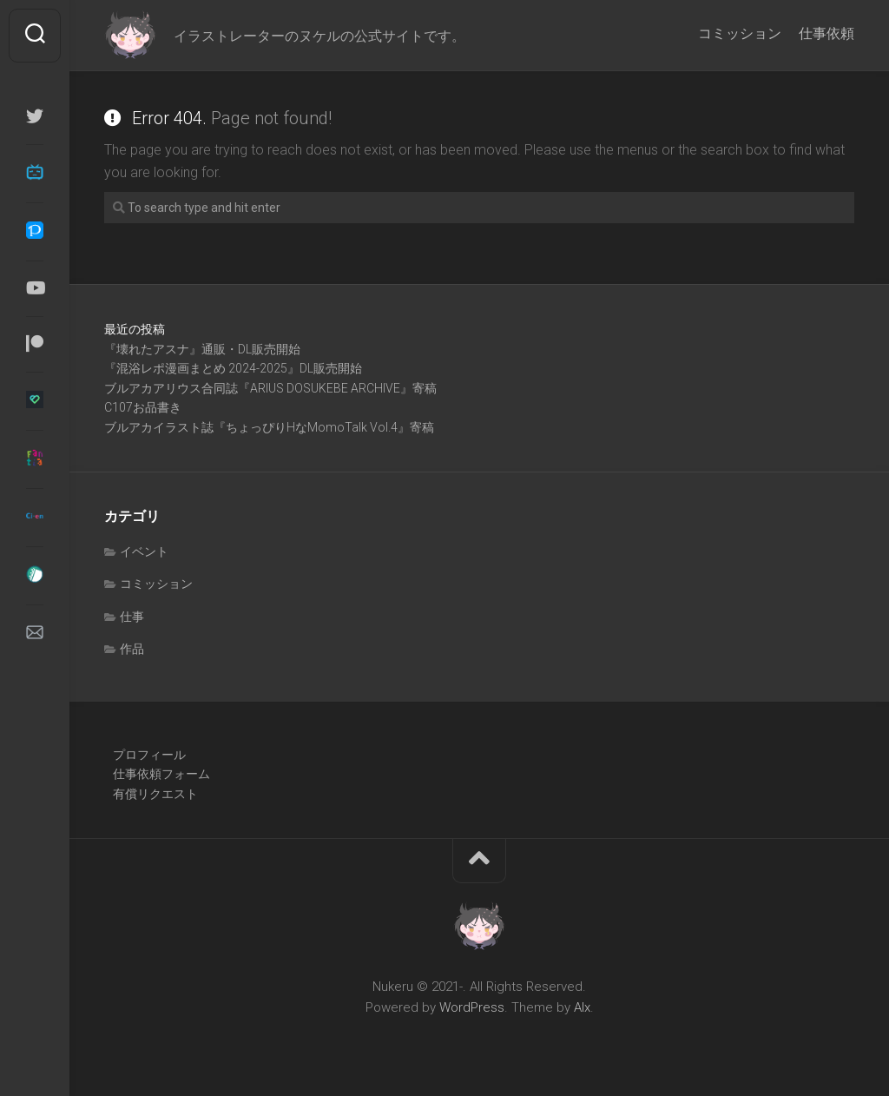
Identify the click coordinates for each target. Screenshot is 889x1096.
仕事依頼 (826, 33)
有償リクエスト (155, 794)
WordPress (471, 1007)
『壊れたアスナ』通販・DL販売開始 (202, 349)
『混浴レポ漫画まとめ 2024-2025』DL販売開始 (233, 368)
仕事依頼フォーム (161, 774)
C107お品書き (142, 407)
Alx (582, 1007)
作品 (132, 649)
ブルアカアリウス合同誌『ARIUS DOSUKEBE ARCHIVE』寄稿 (270, 388)
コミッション (739, 33)
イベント (144, 551)
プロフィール (149, 755)
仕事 (132, 617)
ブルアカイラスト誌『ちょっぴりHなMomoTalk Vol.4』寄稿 (269, 427)
